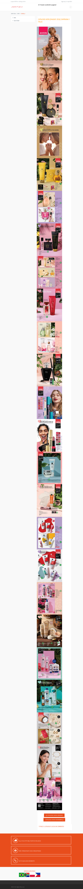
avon (18, 13)
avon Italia (16, 7)
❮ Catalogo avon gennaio (54, 815)
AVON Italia (13, 13)
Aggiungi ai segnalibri (66, 1)
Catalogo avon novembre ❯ (54, 819)
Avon (14, 17)
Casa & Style (15, 20)
